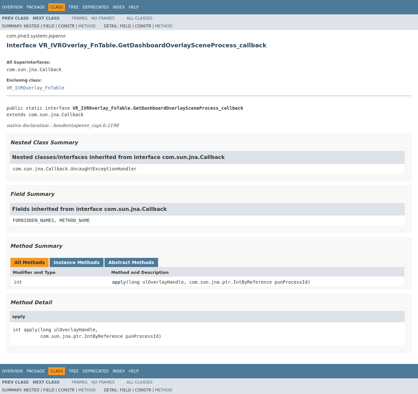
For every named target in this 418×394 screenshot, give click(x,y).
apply (119, 282)
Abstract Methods (131, 262)
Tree (74, 7)
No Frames (103, 18)
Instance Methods (76, 262)
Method (87, 26)
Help (134, 7)
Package (36, 7)
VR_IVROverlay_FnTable (35, 87)
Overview (12, 7)
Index (119, 7)
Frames (80, 18)
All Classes (140, 18)
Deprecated (96, 7)
